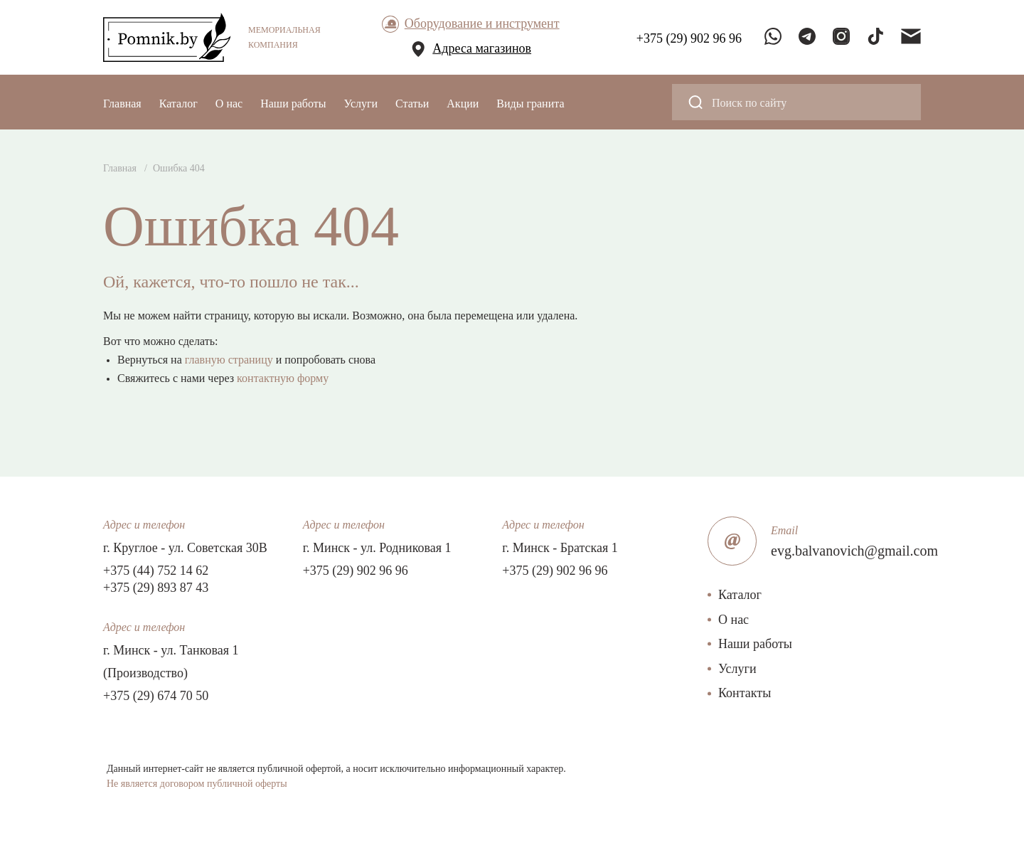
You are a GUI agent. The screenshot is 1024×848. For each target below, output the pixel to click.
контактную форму (283, 378)
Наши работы (293, 103)
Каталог (178, 103)
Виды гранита (530, 103)
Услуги (360, 103)
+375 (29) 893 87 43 (155, 588)
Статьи (412, 103)
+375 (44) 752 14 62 (155, 570)
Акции (463, 103)
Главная (122, 103)
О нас (228, 103)
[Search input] (806, 102)
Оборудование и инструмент (482, 23)
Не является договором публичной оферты (197, 783)
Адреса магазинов (481, 48)
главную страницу (229, 360)
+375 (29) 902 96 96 (355, 570)
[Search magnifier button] (695, 102)
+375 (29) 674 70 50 (155, 696)
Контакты (744, 693)
